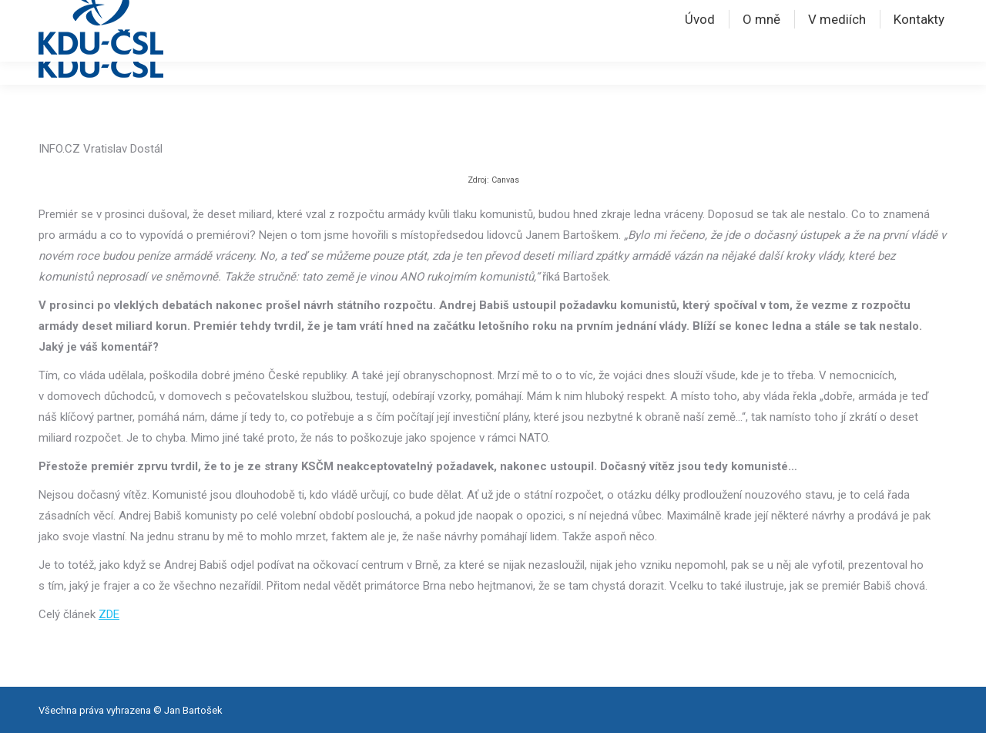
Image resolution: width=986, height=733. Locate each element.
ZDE (109, 614)
